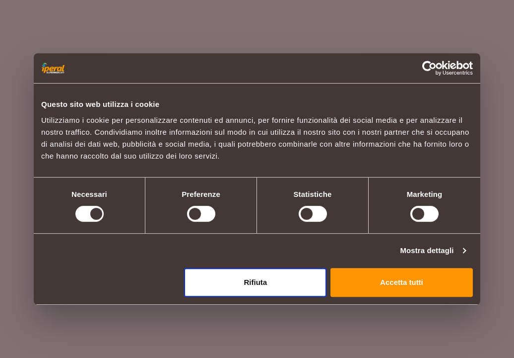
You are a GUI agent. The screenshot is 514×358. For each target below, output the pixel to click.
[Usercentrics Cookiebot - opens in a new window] (429, 68)
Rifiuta (255, 282)
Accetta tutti (401, 282)
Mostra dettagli (426, 250)
